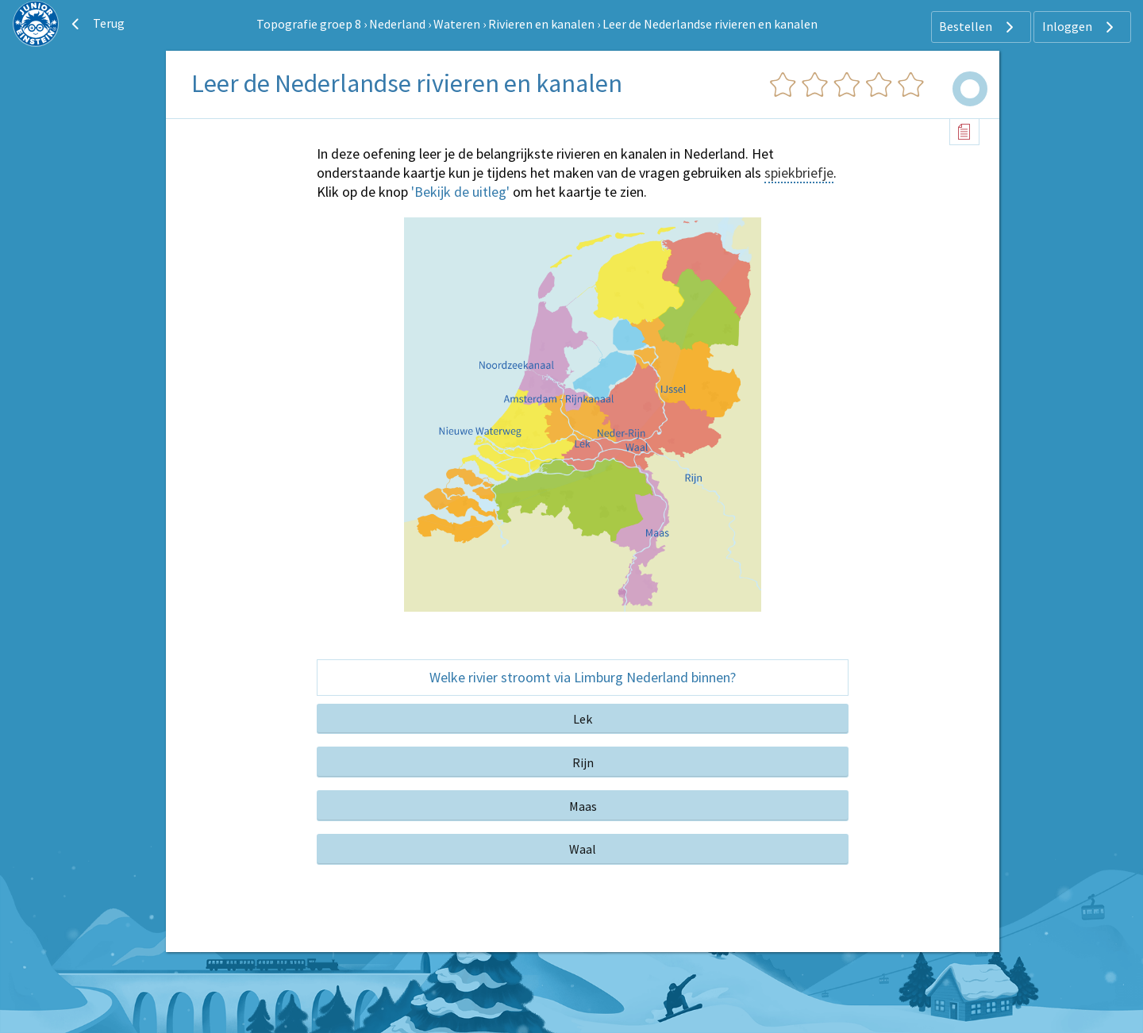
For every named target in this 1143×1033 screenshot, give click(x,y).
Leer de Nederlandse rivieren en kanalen (710, 24)
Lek (582, 719)
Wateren (456, 24)
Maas (583, 806)
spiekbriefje (798, 172)
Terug (96, 24)
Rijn (583, 762)
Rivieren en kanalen (541, 24)
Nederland (397, 24)
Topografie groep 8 (308, 24)
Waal (582, 849)
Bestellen (978, 27)
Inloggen (1080, 27)
